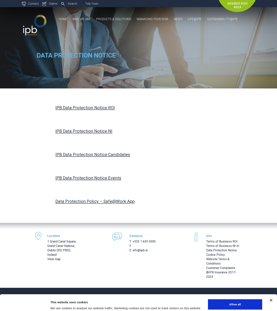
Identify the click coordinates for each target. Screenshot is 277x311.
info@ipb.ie (140, 250)
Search (72, 3)
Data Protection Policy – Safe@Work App (95, 201)
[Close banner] (271, 284)
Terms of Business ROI (222, 241)
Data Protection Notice (221, 250)
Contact (33, 3)
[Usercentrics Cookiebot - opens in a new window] (25, 303)
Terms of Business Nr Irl (222, 246)
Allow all (235, 288)
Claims (53, 3)
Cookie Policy (215, 255)
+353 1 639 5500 (144, 241)
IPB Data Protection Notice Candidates (92, 154)
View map (54, 259)
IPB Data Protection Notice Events (88, 178)
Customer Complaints (220, 268)
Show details (59, 302)
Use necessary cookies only (235, 300)
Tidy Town (91, 3)
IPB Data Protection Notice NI (83, 131)
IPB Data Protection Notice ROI (85, 107)
